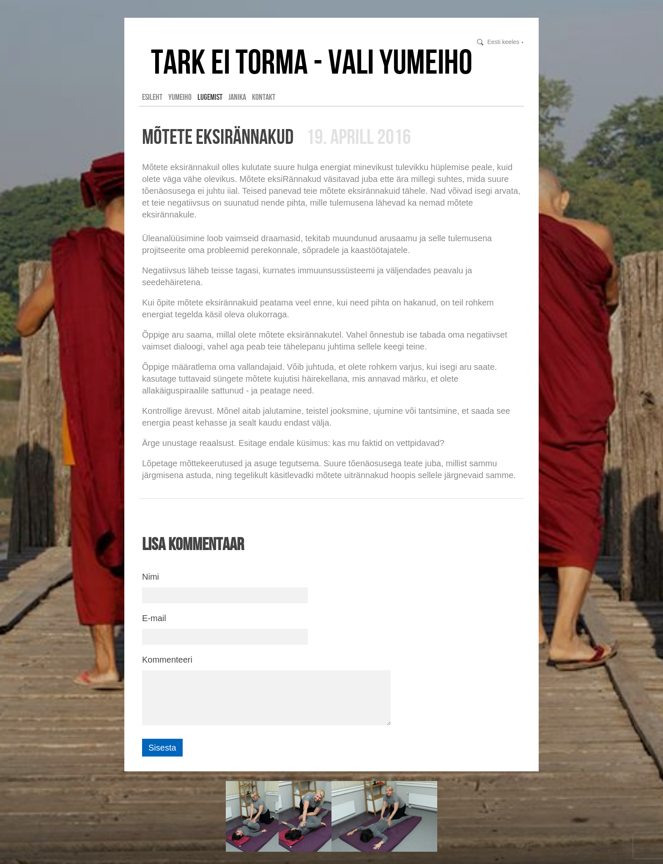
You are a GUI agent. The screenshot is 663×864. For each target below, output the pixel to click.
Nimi (150, 576)
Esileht (152, 97)
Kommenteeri (167, 659)
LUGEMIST (209, 97)
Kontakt (263, 97)
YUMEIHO (180, 97)
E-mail (154, 618)
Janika (237, 97)
